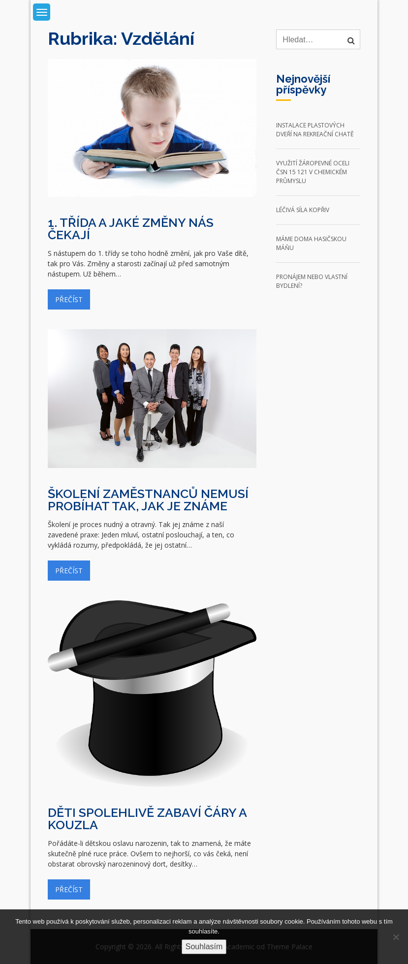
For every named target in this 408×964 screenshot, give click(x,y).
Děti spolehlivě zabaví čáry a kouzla (147, 818)
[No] (396, 937)
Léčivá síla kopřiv (302, 210)
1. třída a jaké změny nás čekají (131, 228)
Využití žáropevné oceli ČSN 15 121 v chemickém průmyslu (312, 172)
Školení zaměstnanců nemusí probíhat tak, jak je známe (148, 499)
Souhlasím (204, 946)
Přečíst (69, 299)
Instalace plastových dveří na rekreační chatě (315, 129)
